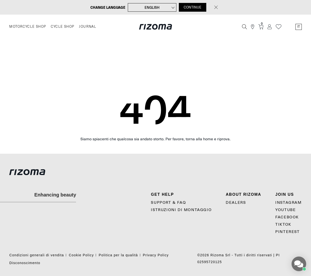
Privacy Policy (156, 255)
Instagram (288, 202)
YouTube (285, 210)
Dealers (236, 202)
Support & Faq (168, 202)
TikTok (283, 224)
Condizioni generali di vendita (36, 255)
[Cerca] (244, 26)
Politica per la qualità (118, 255)
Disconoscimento (24, 263)
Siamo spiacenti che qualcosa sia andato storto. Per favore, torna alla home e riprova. (155, 139)
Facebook (287, 217)
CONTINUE (192, 7)
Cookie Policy (81, 255)
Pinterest (287, 232)
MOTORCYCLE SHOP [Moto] (27, 27)
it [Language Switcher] (298, 26)
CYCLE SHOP (62, 27)
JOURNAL (87, 27)
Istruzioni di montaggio (181, 210)
